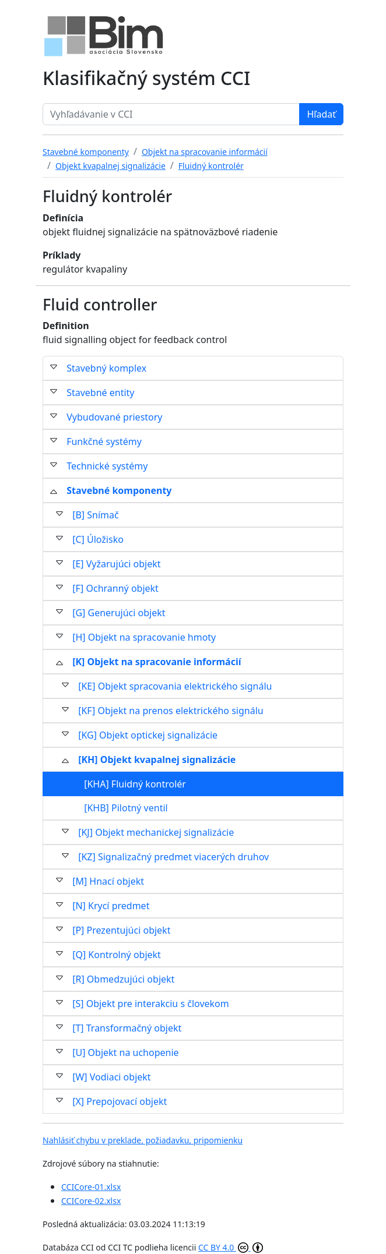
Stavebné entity (100, 392)
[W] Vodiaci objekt (111, 1077)
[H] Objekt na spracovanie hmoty (144, 637)
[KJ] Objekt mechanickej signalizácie (156, 832)
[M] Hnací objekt (108, 881)
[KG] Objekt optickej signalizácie (147, 735)
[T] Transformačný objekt (126, 1028)
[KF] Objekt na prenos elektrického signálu (170, 710)
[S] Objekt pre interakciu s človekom (150, 1003)
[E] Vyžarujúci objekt (116, 563)
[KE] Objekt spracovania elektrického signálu (175, 686)
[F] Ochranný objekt (115, 588)
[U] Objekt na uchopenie (125, 1052)
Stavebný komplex (106, 368)
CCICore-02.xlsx (91, 1200)
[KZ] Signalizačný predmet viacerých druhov (173, 856)
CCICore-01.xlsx (91, 1186)
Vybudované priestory (114, 417)
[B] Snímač (95, 514)
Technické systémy (107, 466)
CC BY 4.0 (230, 1247)
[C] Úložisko (98, 539)
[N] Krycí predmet (110, 905)
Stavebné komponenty (118, 490)
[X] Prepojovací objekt (119, 1101)
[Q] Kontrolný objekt (116, 954)
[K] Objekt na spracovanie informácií (156, 661)
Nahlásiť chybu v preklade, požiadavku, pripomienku (143, 1140)
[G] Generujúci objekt (118, 612)
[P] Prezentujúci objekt (121, 930)
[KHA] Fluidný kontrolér (135, 784)
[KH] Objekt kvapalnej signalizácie (157, 759)
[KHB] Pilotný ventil (126, 807)
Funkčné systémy (104, 441)
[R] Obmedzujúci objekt (123, 979)
